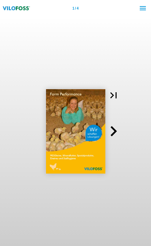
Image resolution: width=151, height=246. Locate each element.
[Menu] (143, 8)
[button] (113, 95)
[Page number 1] (75, 8)
